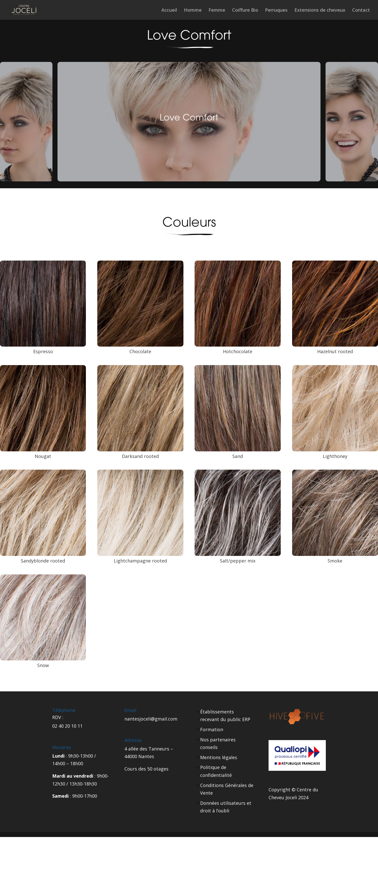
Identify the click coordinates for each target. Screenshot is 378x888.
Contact (361, 10)
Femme (217, 10)
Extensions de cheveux (319, 10)
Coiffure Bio (245, 10)
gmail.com (166, 719)
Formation (211, 729)
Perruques (276, 10)
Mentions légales (218, 757)
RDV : (57, 717)
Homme (193, 10)
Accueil (169, 10)
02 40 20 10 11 (67, 726)
